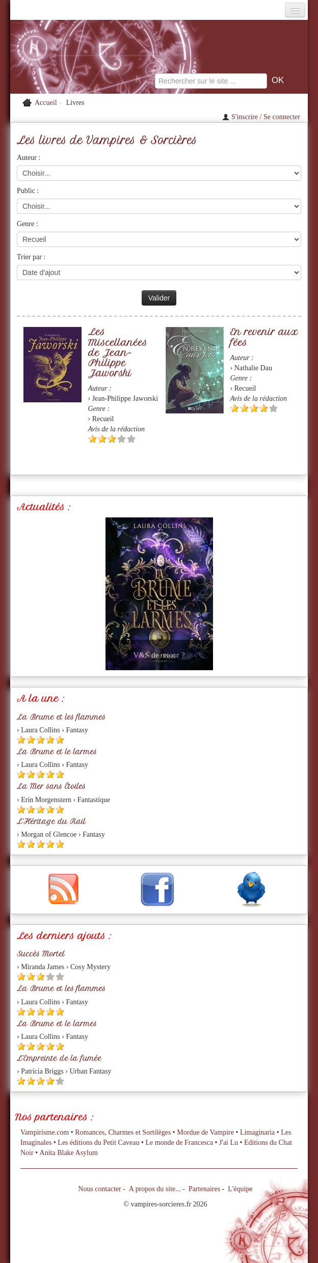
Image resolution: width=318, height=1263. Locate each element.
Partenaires (204, 1189)
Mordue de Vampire (205, 1132)
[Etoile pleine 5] (60, 739)
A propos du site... (155, 1189)
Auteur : (28, 157)
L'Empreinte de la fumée (59, 1058)
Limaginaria (257, 1132)
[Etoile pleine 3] (112, 438)
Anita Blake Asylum (69, 1153)
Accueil (46, 102)
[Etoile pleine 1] (92, 438)
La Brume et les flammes (61, 717)
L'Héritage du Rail (51, 821)
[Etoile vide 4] (121, 438)
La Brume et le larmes (57, 752)
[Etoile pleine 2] (102, 438)
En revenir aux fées (264, 336)
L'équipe (240, 1189)
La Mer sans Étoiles (51, 786)
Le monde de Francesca (179, 1142)
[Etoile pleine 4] (263, 408)
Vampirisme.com (44, 1132)
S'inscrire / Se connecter (261, 117)
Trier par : (31, 257)
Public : (28, 191)
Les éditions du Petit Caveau (98, 1142)
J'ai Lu (228, 1142)
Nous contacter (99, 1189)
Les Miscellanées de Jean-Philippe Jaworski (117, 352)
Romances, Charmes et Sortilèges (123, 1132)
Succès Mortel (41, 954)
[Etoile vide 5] (131, 438)
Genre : (27, 224)
